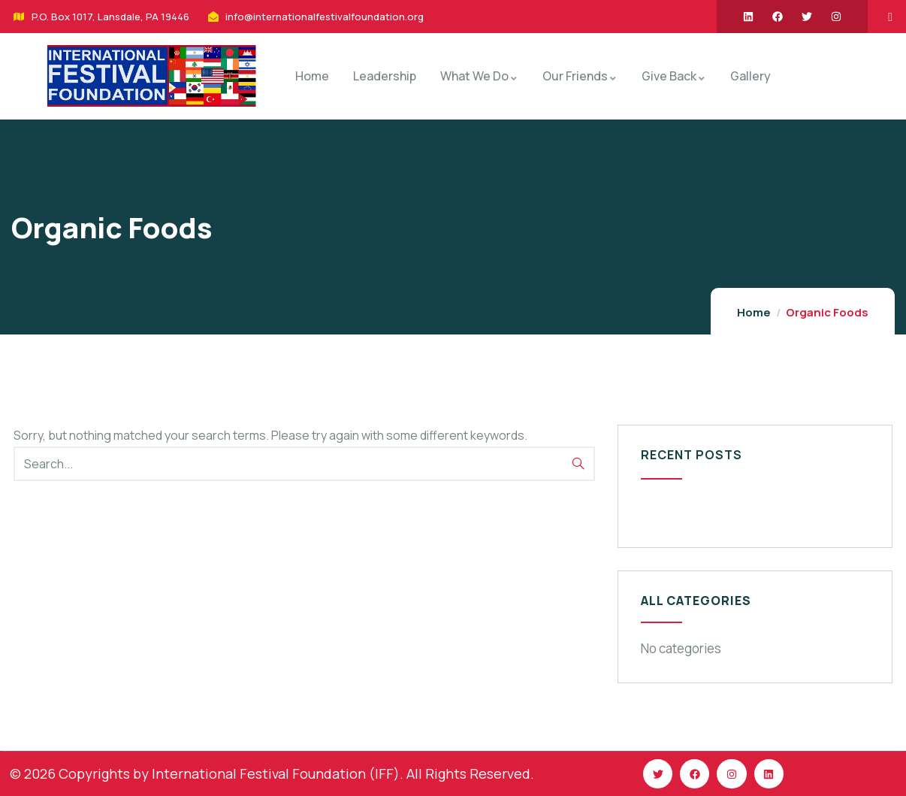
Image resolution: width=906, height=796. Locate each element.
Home (754, 312)
